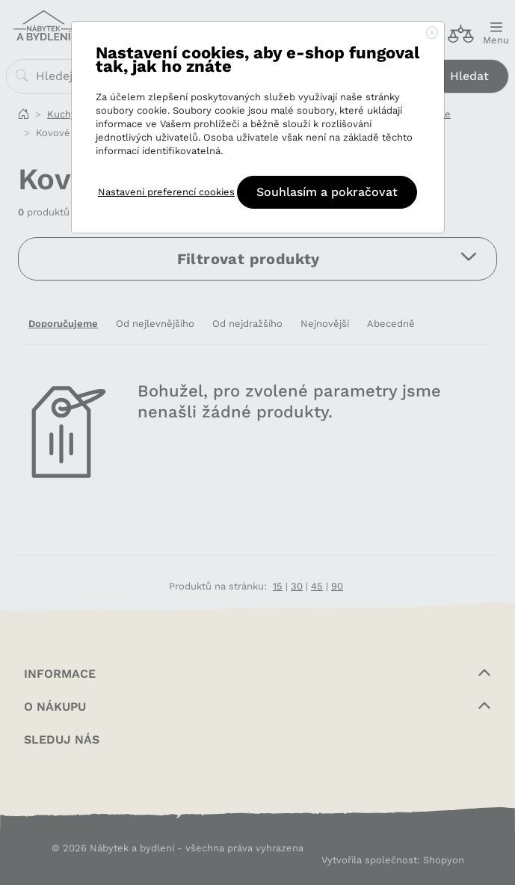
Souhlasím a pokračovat (327, 192)
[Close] (432, 33)
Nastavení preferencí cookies (166, 191)
